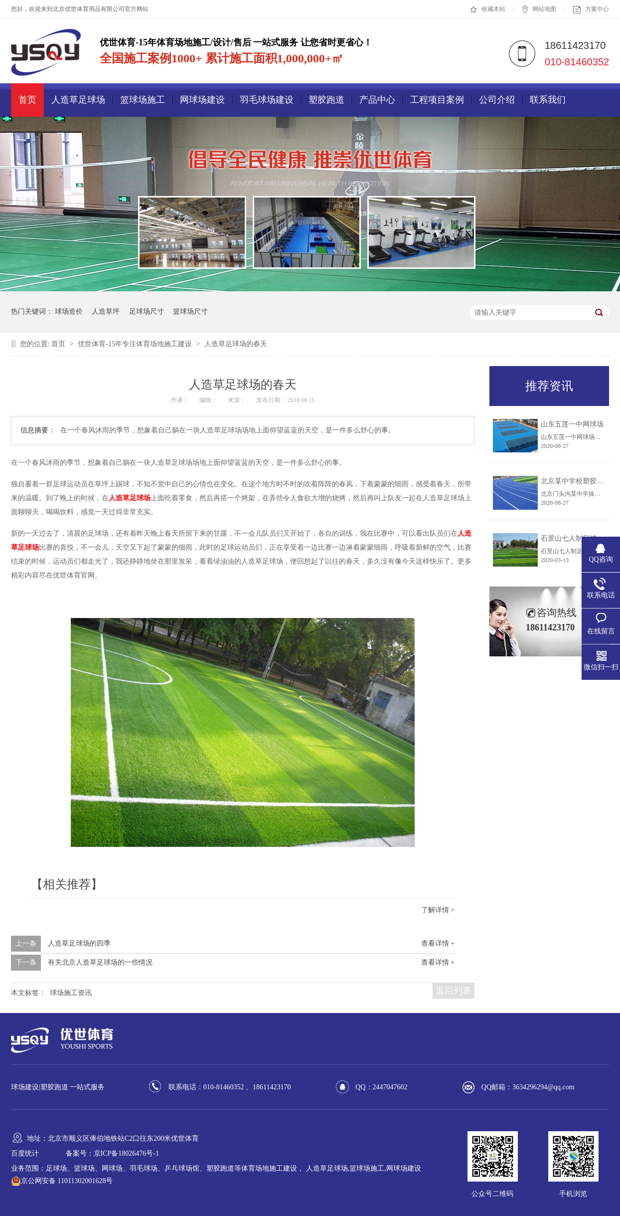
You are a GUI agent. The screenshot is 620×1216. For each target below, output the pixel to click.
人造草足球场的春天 (235, 344)
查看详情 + (438, 943)
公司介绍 (497, 100)
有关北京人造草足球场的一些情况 (100, 962)
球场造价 (69, 311)
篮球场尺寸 (190, 311)
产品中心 (377, 100)
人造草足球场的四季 (79, 943)
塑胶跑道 (326, 100)
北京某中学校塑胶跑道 (576, 481)
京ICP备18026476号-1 (126, 1153)
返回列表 (453, 991)
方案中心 (591, 9)
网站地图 (539, 9)
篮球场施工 (142, 100)
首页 (27, 100)
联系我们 (548, 100)
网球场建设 (202, 100)
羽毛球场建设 (267, 100)
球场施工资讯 (71, 993)
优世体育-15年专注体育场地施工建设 (135, 344)
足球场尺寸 (146, 311)
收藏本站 (487, 9)
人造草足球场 (78, 100)
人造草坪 (106, 311)
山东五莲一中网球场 (572, 424)
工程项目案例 (437, 100)
